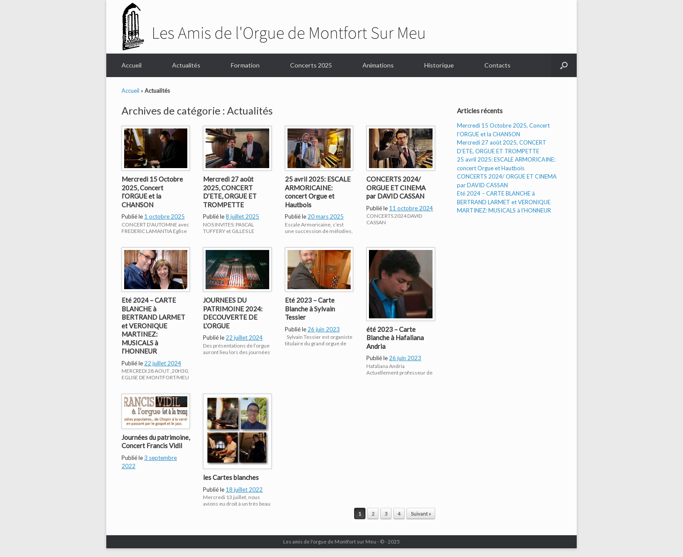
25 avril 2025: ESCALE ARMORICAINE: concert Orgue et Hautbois (318, 192)
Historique (439, 65)
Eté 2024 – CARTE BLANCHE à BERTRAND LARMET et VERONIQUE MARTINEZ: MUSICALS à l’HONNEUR (153, 325)
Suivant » (421, 513)
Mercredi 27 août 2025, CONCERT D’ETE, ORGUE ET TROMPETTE (230, 192)
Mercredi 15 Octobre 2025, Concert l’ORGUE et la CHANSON (152, 192)
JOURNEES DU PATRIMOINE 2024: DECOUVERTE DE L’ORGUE (233, 313)
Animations (378, 65)
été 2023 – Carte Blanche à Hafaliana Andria (395, 337)
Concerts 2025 (311, 65)
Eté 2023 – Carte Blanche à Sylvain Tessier (310, 308)
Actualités (186, 65)
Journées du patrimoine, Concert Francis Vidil (156, 441)
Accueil (132, 65)
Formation (245, 65)
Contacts (497, 65)
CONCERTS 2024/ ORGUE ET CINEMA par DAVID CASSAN (396, 187)
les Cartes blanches (231, 477)
